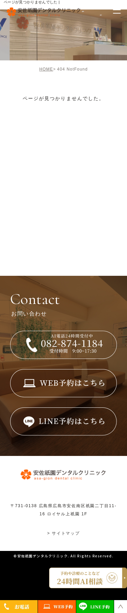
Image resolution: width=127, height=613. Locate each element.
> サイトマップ (63, 533)
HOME (46, 69)
